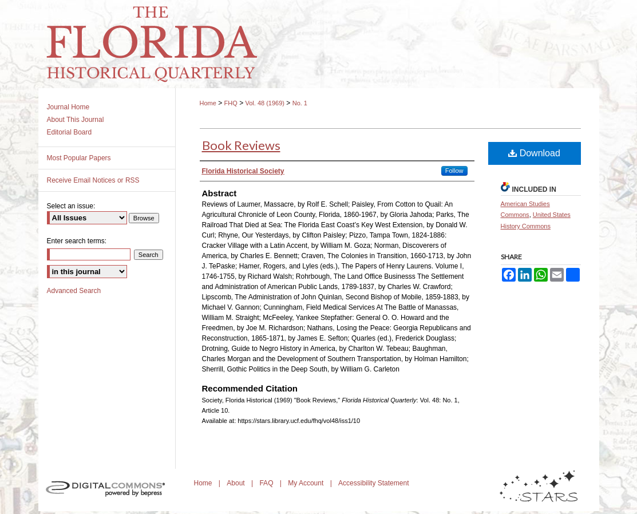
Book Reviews (241, 145)
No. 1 (299, 103)
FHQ (231, 103)
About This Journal (75, 120)
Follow (454, 170)
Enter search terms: (77, 241)
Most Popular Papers (79, 158)
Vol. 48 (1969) (264, 103)
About (237, 483)
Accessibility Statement (373, 483)
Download (534, 153)
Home (208, 103)
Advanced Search (74, 291)
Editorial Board (69, 132)
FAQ (267, 483)
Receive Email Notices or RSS (93, 180)
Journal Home (68, 107)
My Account (306, 483)
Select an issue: (71, 206)
